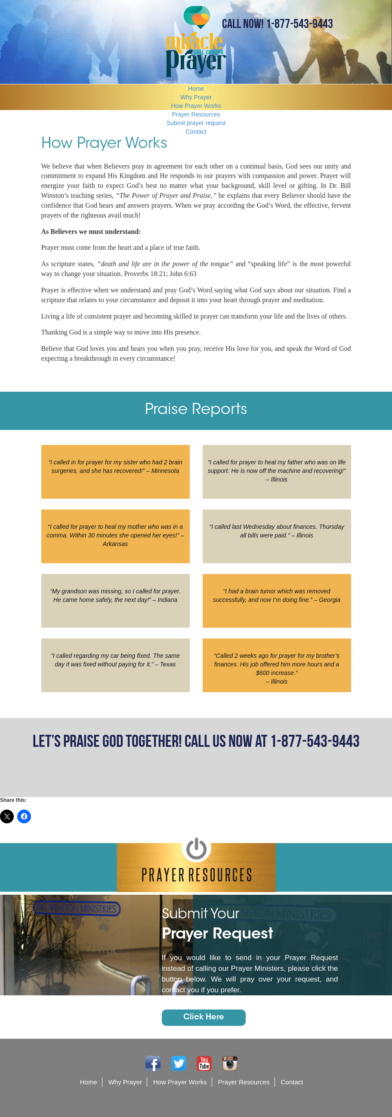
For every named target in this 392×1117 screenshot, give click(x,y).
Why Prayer (196, 97)
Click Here (203, 1018)
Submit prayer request (196, 123)
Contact (195, 131)
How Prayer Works (196, 105)
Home (196, 88)
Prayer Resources (196, 114)
